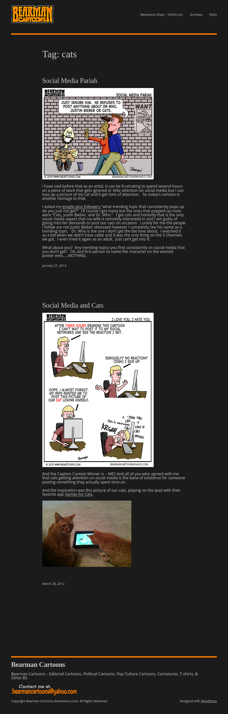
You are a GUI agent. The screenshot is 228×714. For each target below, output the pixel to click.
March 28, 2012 (53, 584)
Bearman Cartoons (38, 664)
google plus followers (81, 206)
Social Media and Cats (73, 305)
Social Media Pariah (69, 81)
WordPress (209, 701)
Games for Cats (78, 494)
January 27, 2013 (54, 265)
